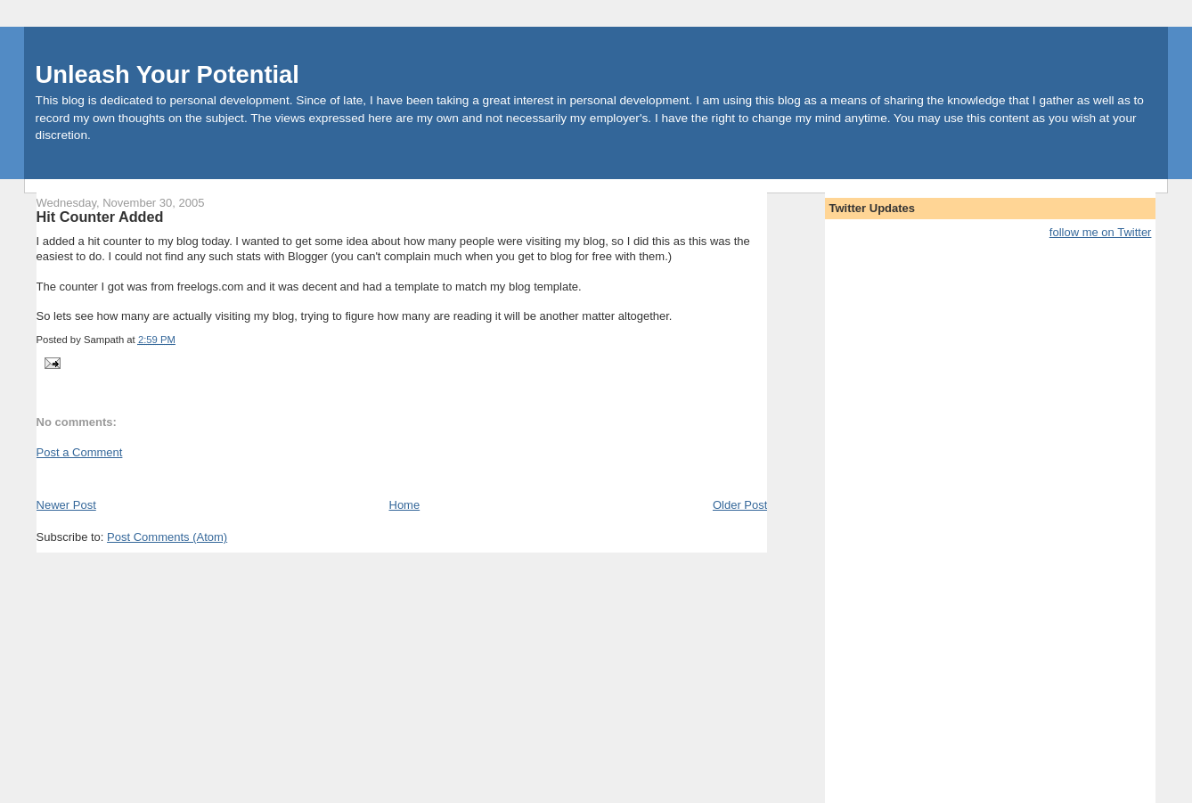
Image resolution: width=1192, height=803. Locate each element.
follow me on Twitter (1100, 232)
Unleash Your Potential (167, 74)
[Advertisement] (245, 477)
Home (404, 505)
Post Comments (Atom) (167, 537)
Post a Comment (80, 452)
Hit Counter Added (100, 217)
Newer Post (66, 505)
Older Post (740, 505)
